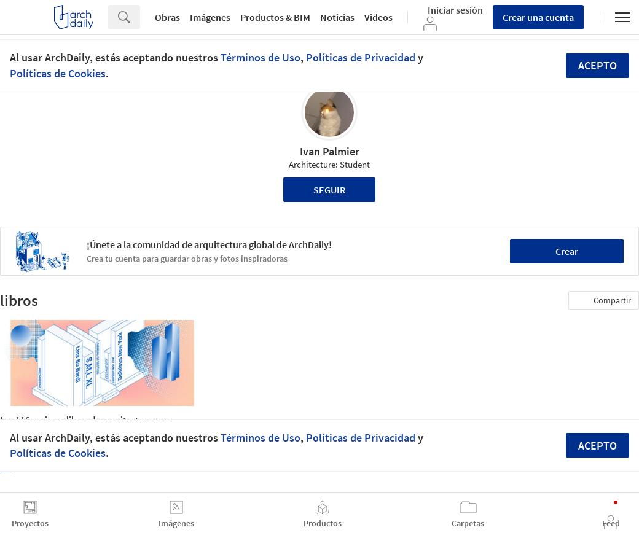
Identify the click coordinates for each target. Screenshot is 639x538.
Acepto (597, 65)
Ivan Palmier (329, 151)
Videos (378, 17)
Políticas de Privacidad (360, 57)
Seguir (329, 190)
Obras (167, 17)
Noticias (337, 17)
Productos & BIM (275, 17)
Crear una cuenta (538, 17)
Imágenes (210, 17)
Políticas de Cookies (58, 73)
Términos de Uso (260, 57)
